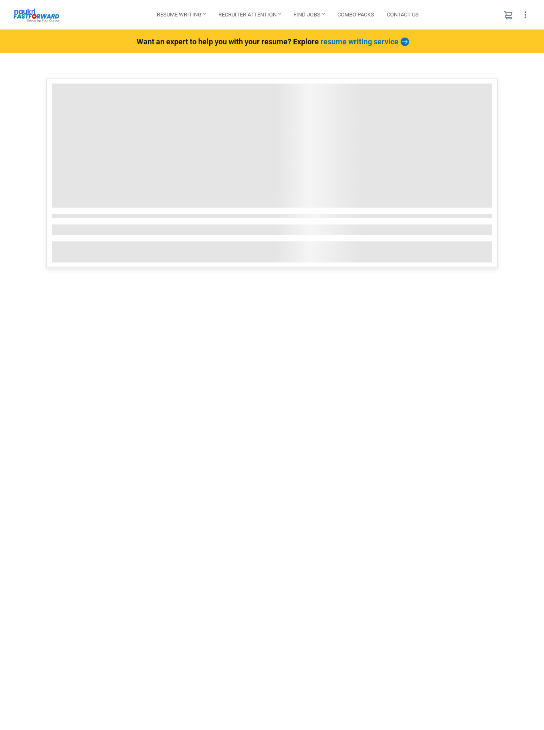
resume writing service (363, 41)
